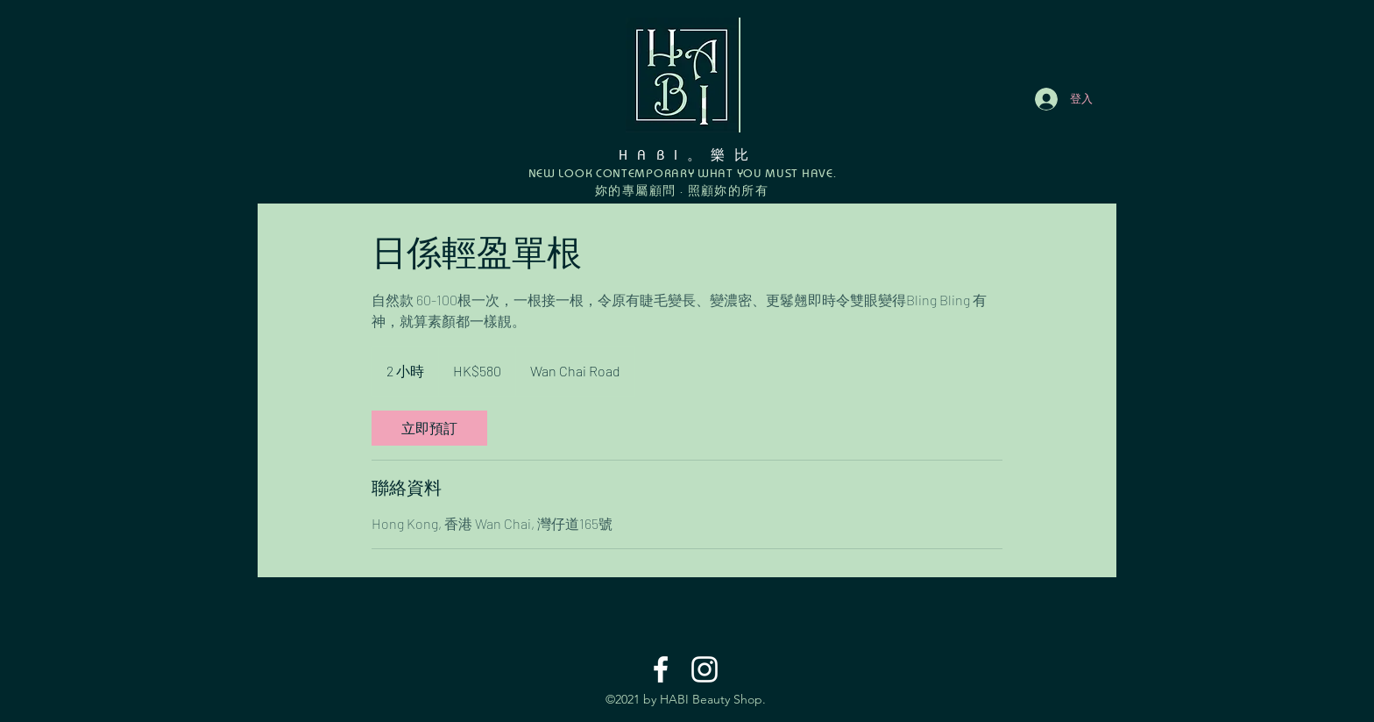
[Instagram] (704, 669)
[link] (429, 428)
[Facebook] (660, 669)
